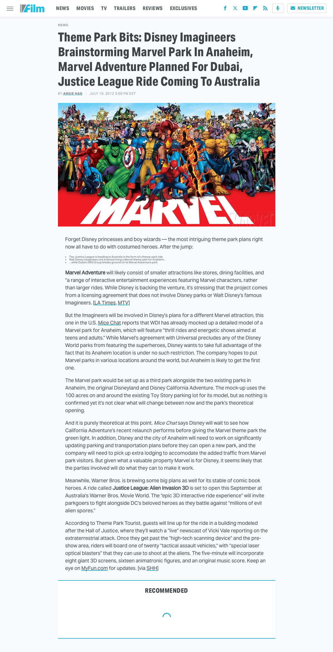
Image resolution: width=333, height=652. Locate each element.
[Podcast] (277, 8)
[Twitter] (235, 9)
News (63, 25)
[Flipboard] (255, 9)
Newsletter (307, 8)
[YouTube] (245, 9)
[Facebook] (225, 9)
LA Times (105, 302)
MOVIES (85, 8)
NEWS (62, 8)
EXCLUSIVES (183, 8)
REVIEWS (153, 8)
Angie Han (72, 93)
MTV (123, 302)
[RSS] (265, 9)
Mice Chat (109, 322)
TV (104, 8)
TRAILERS (124, 8)
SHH (152, 568)
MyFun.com (94, 568)
